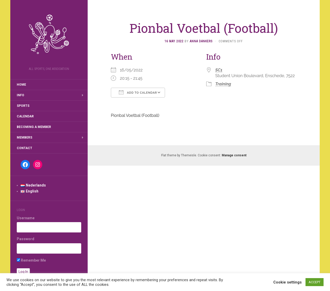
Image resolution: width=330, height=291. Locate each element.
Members (24, 137)
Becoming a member (34, 127)
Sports (23, 106)
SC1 (218, 70)
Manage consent (234, 155)
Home (21, 84)
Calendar (25, 116)
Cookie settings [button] (287, 282)
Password (25, 239)
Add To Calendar (138, 92)
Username (26, 218)
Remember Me (31, 260)
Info (20, 95)
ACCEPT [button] (314, 282)
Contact (24, 148)
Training (223, 84)
